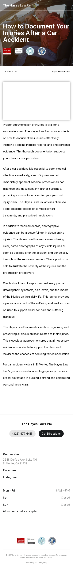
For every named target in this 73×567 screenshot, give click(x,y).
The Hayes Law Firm (18, 5)
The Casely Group (41, 563)
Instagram (10, 477)
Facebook (9, 470)
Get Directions (51, 433)
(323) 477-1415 (22, 433)
